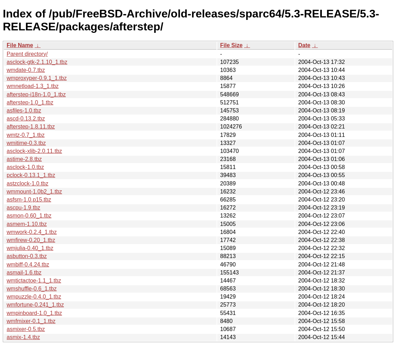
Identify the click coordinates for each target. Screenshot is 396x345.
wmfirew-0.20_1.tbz (31, 240)
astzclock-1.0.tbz (27, 183)
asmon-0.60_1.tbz (29, 216)
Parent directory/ (27, 54)
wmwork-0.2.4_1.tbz (32, 232)
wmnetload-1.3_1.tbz (33, 86)
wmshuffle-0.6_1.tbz (32, 289)
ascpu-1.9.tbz (23, 208)
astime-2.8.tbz (24, 159)
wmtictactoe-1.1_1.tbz (34, 281)
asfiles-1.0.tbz (24, 110)
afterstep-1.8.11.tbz (31, 127)
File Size (231, 45)
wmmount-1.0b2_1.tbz (34, 191)
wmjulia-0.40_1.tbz (30, 248)
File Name (20, 45)
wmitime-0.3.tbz (26, 143)
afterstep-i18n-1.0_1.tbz (36, 94)
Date (304, 45)
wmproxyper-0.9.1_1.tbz (37, 78)
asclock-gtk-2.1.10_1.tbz (37, 62)
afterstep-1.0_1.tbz (30, 102)
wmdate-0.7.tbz (26, 70)
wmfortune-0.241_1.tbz (35, 305)
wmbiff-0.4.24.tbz (28, 264)
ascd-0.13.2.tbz (26, 119)
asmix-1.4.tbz (23, 337)
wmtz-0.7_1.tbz (25, 135)
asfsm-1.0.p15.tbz (29, 200)
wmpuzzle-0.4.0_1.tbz (34, 297)
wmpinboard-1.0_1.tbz (34, 313)
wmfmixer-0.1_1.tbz (31, 321)
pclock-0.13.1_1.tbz (31, 175)
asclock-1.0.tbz (25, 167)
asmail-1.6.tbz (24, 273)
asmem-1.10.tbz (27, 224)
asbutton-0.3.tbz (27, 256)
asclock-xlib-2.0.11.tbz (34, 151)
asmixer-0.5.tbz (26, 329)
